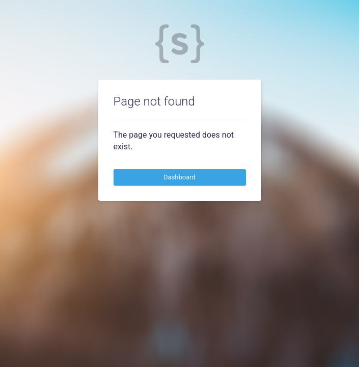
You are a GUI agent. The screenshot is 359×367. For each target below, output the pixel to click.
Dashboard (179, 177)
